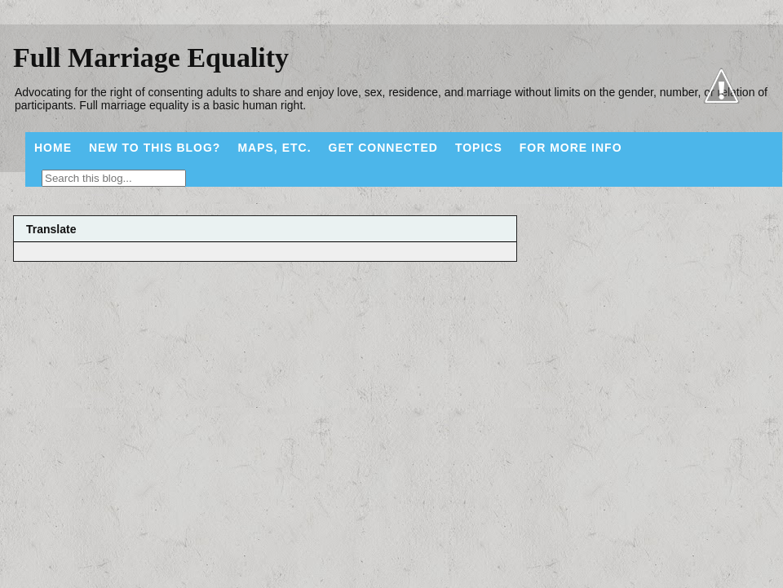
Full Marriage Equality (151, 57)
